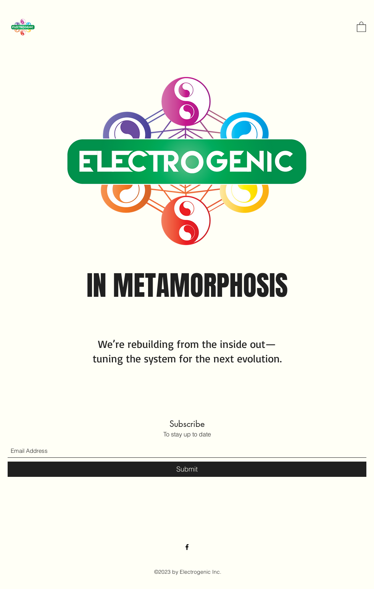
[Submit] (187, 469)
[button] (361, 26)
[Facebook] (187, 547)
